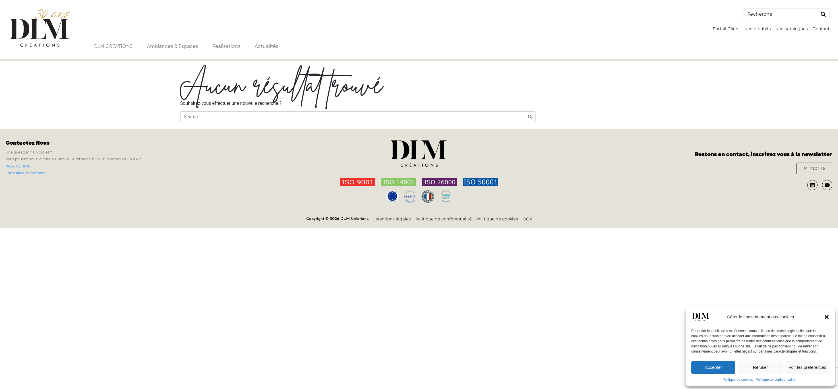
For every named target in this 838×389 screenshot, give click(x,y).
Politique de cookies (738, 380)
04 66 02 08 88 (19, 166)
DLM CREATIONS (113, 46)
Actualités (266, 46)
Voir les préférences (807, 367)
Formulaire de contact (25, 173)
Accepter (713, 367)
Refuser (760, 367)
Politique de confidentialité (775, 380)
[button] (826, 317)
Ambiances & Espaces (172, 46)
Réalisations (226, 46)
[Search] (823, 14)
